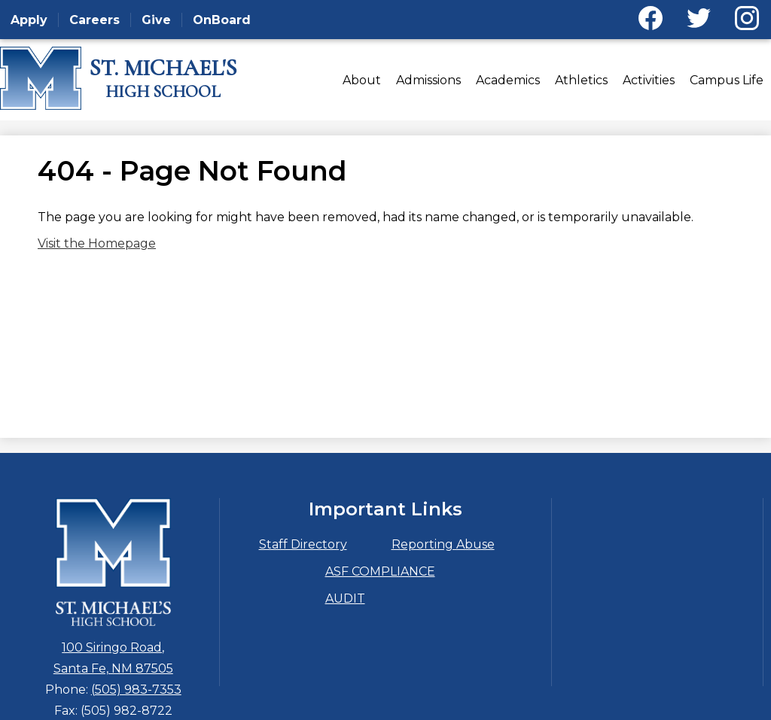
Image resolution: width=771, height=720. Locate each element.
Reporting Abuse (443, 544)
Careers (94, 20)
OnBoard (222, 20)
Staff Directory (303, 544)
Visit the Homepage (97, 243)
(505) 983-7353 (136, 689)
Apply (29, 20)
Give (156, 20)
